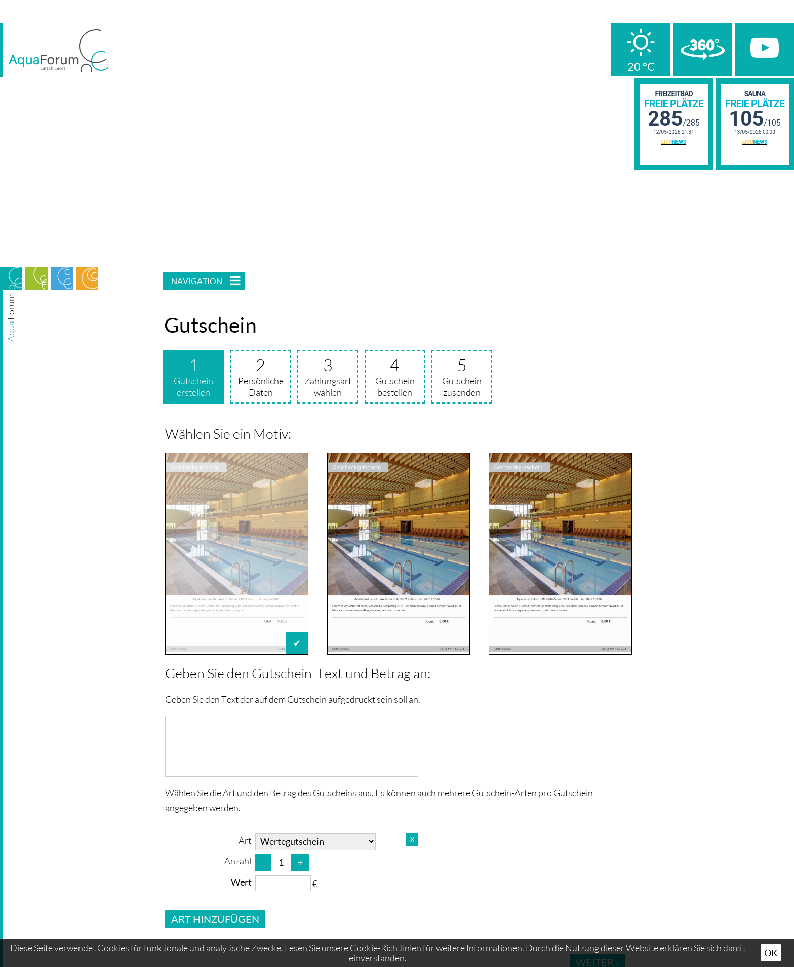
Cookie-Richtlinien (385, 948)
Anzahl (237, 860)
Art (245, 840)
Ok (770, 952)
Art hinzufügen (215, 919)
